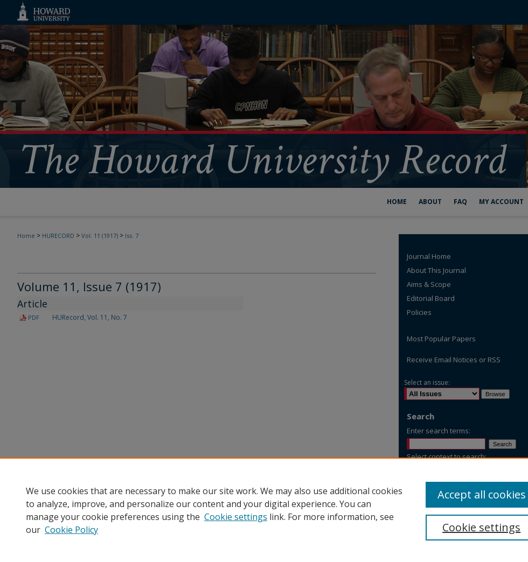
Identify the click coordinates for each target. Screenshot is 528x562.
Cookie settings (235, 517)
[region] (264, 510)
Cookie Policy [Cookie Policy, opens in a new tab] (71, 530)
